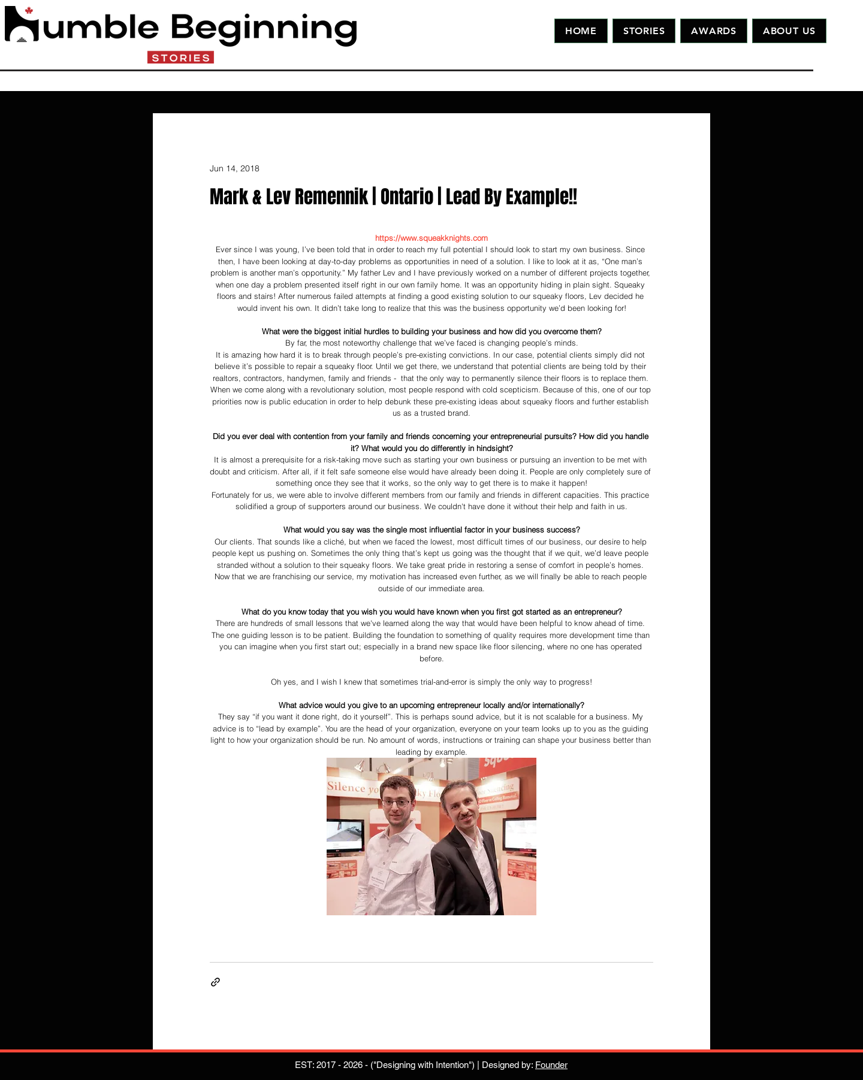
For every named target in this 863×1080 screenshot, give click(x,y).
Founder (551, 1065)
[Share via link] (215, 982)
